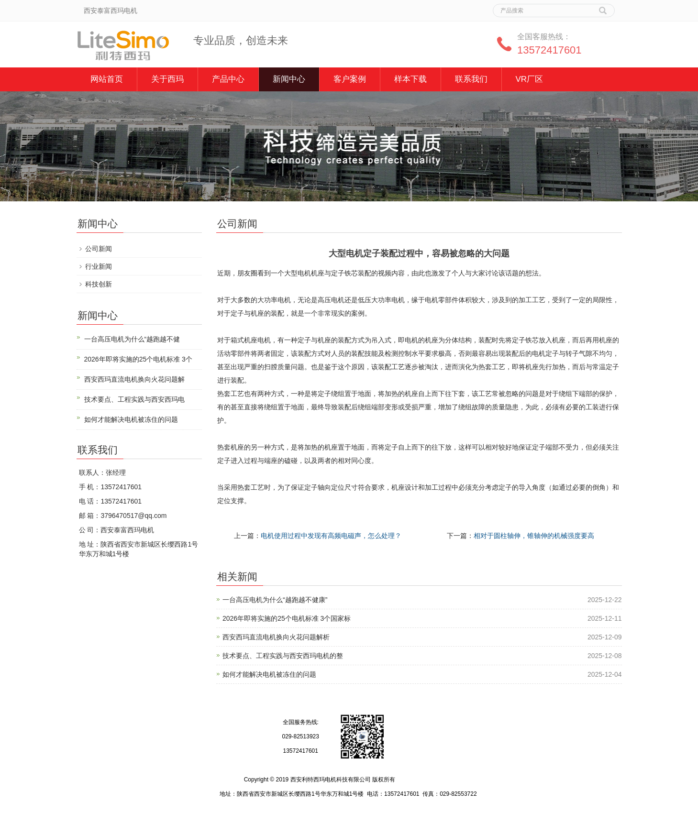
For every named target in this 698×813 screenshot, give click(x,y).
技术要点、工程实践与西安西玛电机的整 (282, 655)
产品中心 (228, 79)
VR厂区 (529, 79)
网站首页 (106, 79)
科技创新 (98, 284)
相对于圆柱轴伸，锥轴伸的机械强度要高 (534, 535)
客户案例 (349, 79)
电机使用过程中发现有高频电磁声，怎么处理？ (331, 535)
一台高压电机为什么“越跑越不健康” (274, 600)
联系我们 (471, 79)
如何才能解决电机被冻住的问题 (269, 674)
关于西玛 (167, 79)
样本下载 (410, 79)
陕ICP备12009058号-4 (425, 779)
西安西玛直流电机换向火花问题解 (134, 379)
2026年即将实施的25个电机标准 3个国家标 (286, 618)
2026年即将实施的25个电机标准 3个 (138, 359)
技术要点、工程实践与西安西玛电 (134, 399)
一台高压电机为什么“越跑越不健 (132, 339)
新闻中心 (289, 79)
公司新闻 (98, 249)
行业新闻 (98, 266)
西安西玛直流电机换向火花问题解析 (276, 637)
